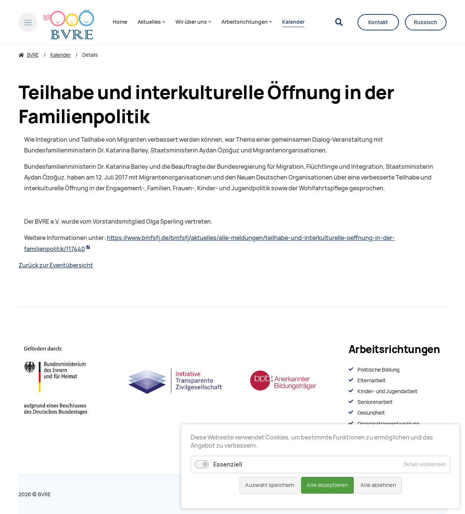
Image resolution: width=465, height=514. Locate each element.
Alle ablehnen (378, 485)
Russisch (425, 22)
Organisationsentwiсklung (388, 424)
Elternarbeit (371, 380)
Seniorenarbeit (375, 402)
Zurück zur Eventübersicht (56, 265)
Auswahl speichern (269, 485)
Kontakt (378, 22)
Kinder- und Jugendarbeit (387, 391)
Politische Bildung (378, 369)
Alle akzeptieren (327, 485)
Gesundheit (371, 412)
